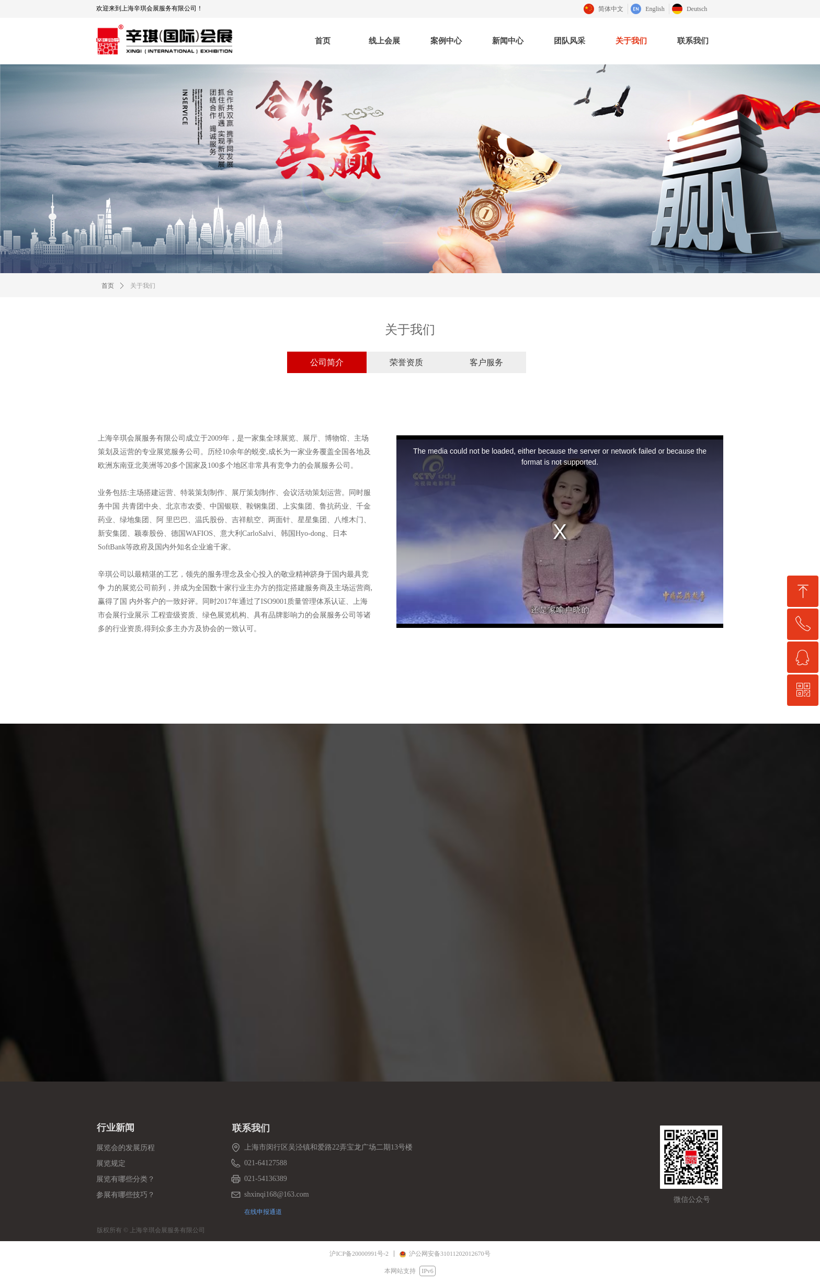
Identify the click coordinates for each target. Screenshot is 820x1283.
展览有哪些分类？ (125, 1179)
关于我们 (142, 285)
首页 (107, 285)
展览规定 (111, 1163)
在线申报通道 (263, 1211)
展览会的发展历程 (125, 1148)
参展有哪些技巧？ (125, 1195)
